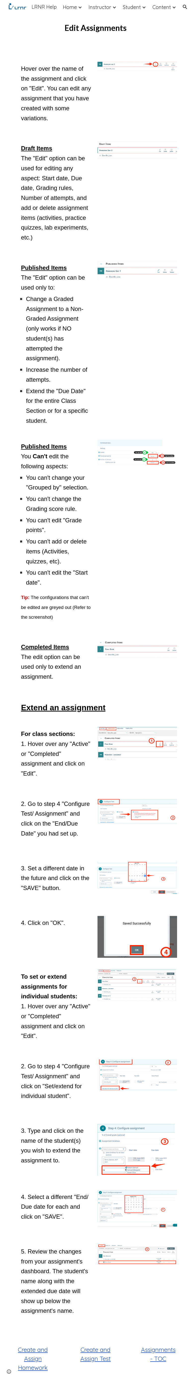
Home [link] (70, 7)
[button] (185, 7)
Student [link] (132, 7)
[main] (95, 28)
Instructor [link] (100, 7)
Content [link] (161, 7)
